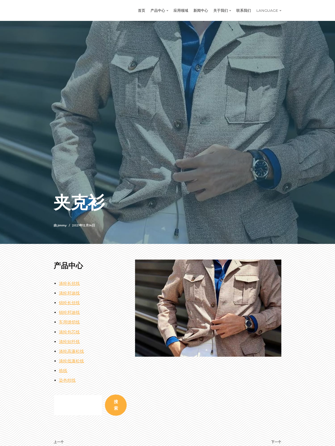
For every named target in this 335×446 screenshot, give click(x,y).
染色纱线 (67, 380)
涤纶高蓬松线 (71, 351)
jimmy (62, 225)
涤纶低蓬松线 (71, 361)
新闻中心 (200, 10)
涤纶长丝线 (69, 283)
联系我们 (243, 10)
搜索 (116, 405)
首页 (141, 10)
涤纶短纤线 (69, 341)
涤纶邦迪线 (69, 293)
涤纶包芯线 (69, 332)
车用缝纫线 (69, 322)
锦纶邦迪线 (69, 312)
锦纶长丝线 (69, 302)
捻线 (63, 370)
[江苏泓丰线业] (71, 10)
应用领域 (181, 10)
